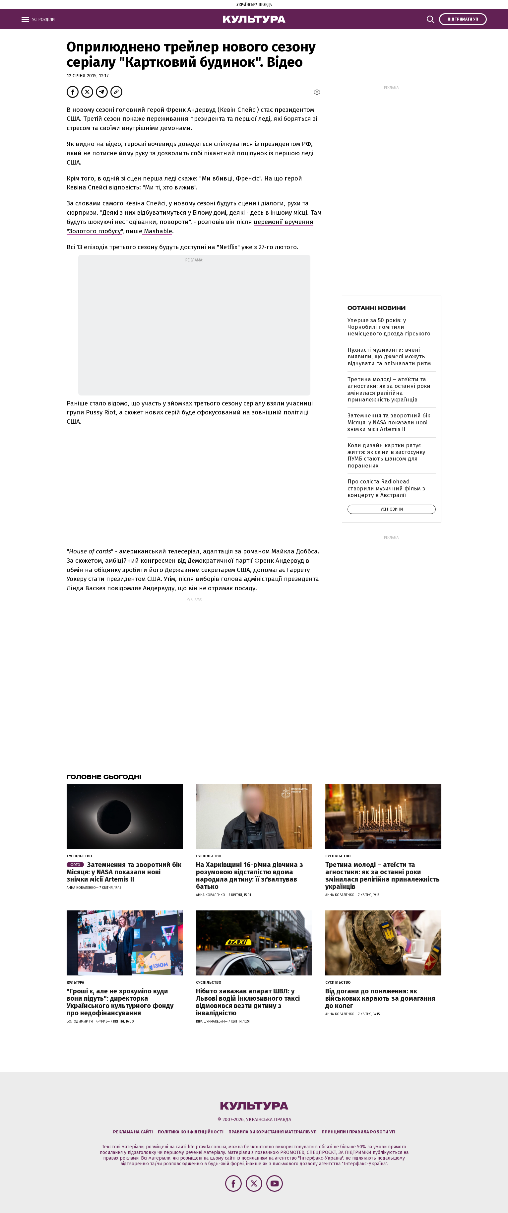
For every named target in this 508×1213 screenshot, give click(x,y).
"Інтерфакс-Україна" (320, 1158)
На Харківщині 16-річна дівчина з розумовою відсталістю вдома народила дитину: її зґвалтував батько (249, 876)
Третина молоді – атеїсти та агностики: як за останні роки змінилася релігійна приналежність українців (389, 389)
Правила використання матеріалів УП (272, 1131)
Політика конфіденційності (190, 1131)
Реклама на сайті (133, 1131)
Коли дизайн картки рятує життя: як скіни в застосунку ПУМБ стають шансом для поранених (386, 455)
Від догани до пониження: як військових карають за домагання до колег (380, 998)
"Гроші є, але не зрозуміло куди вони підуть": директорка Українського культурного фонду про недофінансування (120, 1002)
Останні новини (377, 308)
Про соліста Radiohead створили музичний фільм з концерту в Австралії (386, 488)
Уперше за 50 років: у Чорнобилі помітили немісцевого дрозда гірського (389, 327)
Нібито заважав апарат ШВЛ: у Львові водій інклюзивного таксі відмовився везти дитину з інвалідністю (248, 1002)
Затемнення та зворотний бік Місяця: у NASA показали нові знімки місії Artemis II (389, 422)
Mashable (157, 231)
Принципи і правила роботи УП (358, 1131)
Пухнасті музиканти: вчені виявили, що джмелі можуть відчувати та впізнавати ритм (389, 356)
